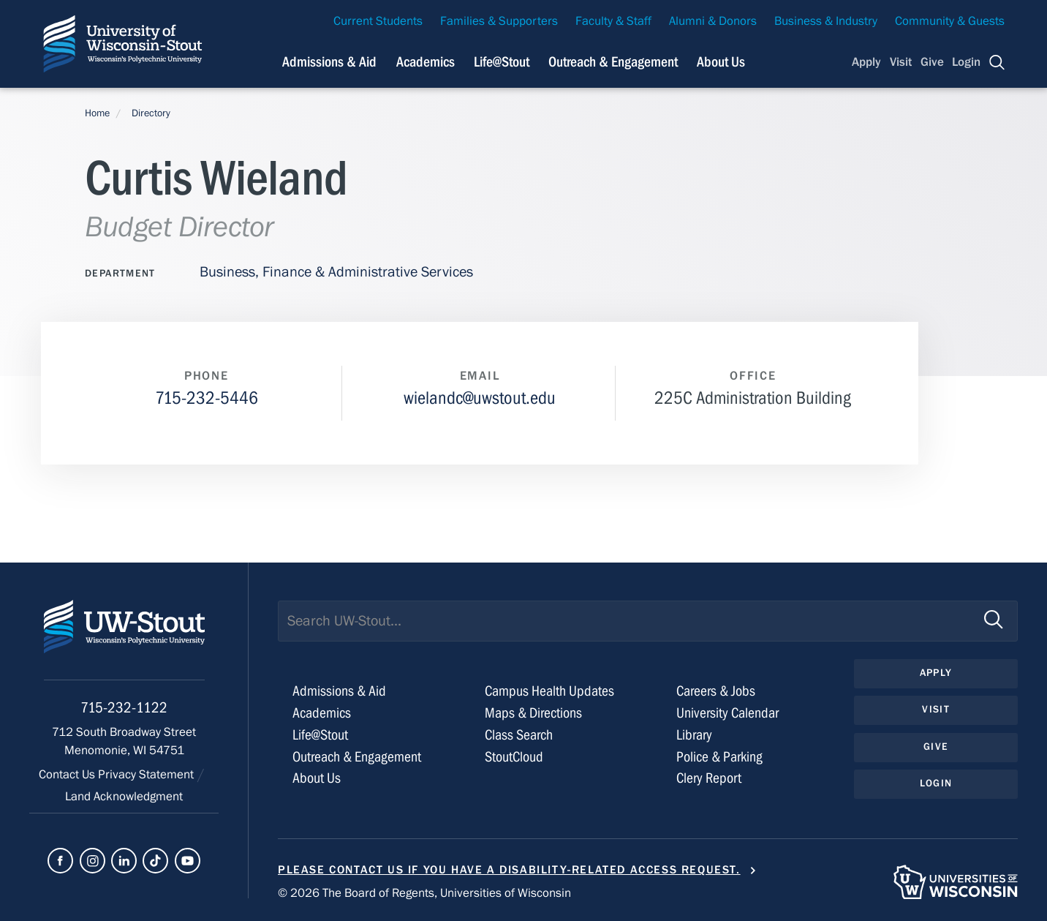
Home (97, 113)
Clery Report (708, 778)
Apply (866, 62)
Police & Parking (719, 756)
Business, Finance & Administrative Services (336, 271)
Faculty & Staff (613, 21)
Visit (901, 62)
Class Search (519, 734)
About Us (721, 61)
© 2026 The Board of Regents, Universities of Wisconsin (424, 893)
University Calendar (727, 712)
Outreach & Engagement (356, 756)
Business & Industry (825, 21)
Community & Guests (950, 21)
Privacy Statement (147, 774)
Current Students (378, 21)
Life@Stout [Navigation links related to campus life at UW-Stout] (501, 61)
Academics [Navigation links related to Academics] (425, 61)
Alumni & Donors (713, 21)
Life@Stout (320, 734)
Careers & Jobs (715, 691)
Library (694, 734)
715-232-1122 (123, 708)
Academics (321, 712)
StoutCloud (514, 756)
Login (966, 62)
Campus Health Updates (549, 691)
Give (932, 62)
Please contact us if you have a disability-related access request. (509, 869)
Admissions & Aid (339, 691)
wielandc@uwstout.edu (480, 398)
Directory (151, 113)
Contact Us (68, 774)
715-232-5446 (206, 398)
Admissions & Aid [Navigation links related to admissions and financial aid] (329, 61)
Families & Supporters (499, 21)
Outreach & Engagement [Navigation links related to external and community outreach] (613, 61)
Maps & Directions (533, 712)
